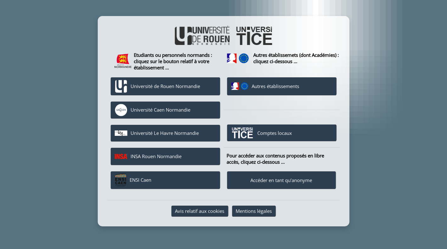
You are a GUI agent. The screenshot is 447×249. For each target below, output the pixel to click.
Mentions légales (254, 211)
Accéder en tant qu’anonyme (281, 180)
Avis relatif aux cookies (199, 211)
